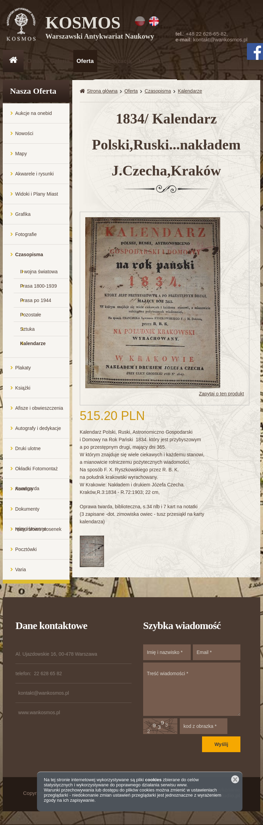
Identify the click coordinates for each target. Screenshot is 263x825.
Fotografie (26, 237)
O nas (35, 61)
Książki (22, 391)
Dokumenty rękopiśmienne (30, 516)
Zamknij (235, 779)
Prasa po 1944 (35, 303)
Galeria (60, 61)
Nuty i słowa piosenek (38, 532)
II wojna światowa (39, 275)
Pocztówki (26, 552)
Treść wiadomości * (191, 692)
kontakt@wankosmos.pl (220, 39)
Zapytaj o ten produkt (221, 397)
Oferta (85, 61)
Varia (20, 573)
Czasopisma (29, 258)
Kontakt (149, 61)
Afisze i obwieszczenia (39, 411)
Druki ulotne (28, 452)
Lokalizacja (116, 61)
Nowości (24, 137)
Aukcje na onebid (33, 116)
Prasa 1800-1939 (38, 289)
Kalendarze (33, 347)
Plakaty (23, 371)
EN (154, 21)
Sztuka (27, 332)
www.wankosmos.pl (39, 716)
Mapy (21, 157)
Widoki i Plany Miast (36, 197)
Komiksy (24, 492)
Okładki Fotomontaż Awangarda (36, 475)
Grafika (22, 217)
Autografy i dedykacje (38, 431)
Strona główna (102, 94)
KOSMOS (101, 27)
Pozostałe (30, 318)
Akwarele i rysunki (34, 177)
